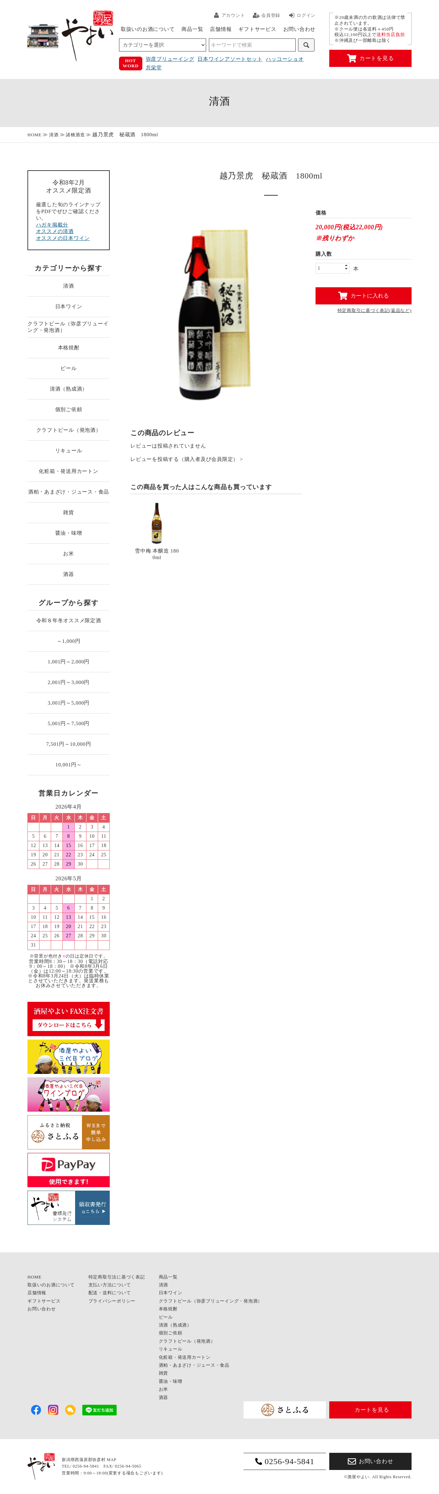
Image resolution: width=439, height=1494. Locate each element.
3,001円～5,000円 (69, 703)
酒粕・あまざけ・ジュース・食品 (68, 492)
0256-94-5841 (285, 1461)
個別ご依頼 (68, 409)
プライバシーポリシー (112, 1301)
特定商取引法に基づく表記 (116, 1276)
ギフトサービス (257, 29)
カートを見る (370, 58)
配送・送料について (109, 1292)
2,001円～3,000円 (69, 682)
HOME (34, 134)
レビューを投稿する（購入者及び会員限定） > (186, 459)
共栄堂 (154, 67)
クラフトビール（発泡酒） (68, 430)
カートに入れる (363, 296)
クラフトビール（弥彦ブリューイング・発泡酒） (67, 327)
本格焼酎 (69, 347)
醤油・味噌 (68, 533)
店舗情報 (221, 29)
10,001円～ (68, 764)
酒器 (68, 574)
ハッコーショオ (285, 59)
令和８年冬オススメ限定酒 (68, 620)
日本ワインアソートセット (230, 59)
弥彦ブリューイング (170, 59)
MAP (111, 1459)
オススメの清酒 (55, 231)
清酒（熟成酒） (68, 389)
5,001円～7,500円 (69, 723)
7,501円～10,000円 (68, 744)
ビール (68, 368)
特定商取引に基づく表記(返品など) (374, 310)
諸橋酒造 (75, 134)
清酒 (54, 134)
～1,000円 (69, 641)
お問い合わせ (299, 29)
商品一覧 (192, 29)
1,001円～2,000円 (69, 661)
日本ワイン (68, 306)
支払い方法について (109, 1284)
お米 (68, 553)
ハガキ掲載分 (52, 225)
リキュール (68, 450)
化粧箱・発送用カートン (68, 471)
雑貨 (68, 512)
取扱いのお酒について (148, 29)
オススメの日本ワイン (63, 238)
